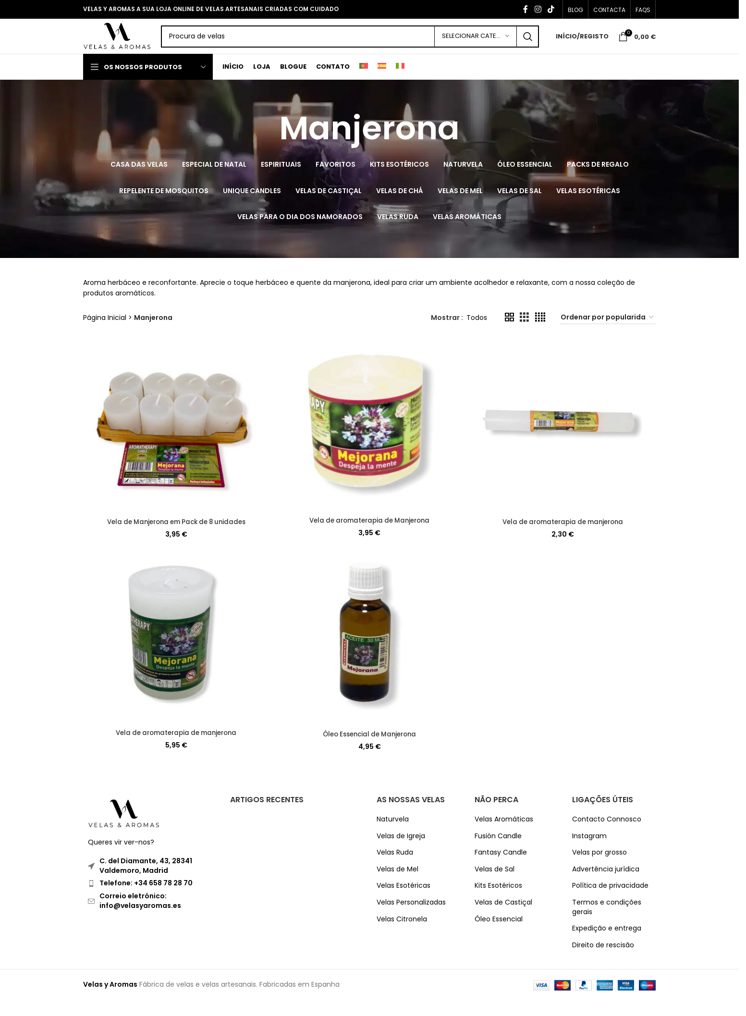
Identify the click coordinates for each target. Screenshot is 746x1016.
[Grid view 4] (540, 334)
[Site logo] (134, 44)
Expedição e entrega (606, 944)
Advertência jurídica (605, 885)
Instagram (589, 852)
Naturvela (393, 835)
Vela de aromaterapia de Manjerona (369, 535)
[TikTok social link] (551, 9)
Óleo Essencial (499, 935)
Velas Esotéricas (403, 901)
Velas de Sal (494, 885)
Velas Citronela (402, 935)
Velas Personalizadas (411, 918)
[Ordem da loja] (608, 334)
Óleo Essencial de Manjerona (369, 750)
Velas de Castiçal (503, 918)
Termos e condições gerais (606, 923)
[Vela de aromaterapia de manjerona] (563, 441)
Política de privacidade (610, 901)
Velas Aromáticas (504, 835)
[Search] (367, 46)
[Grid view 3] (524, 334)
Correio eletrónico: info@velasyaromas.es (140, 916)
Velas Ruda (395, 868)
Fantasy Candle (501, 868)
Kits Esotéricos (498, 901)
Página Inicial (104, 334)
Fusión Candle (498, 852)
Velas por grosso (599, 868)
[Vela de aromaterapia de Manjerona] (369, 440)
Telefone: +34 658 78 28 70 (146, 899)
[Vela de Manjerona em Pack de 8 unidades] (175, 441)
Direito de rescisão (603, 961)
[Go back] (267, 145)
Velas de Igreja (401, 852)
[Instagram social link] (537, 9)
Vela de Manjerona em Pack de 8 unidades (175, 536)
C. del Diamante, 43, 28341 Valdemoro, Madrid (145, 881)
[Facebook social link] (525, 9)
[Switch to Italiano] (400, 83)
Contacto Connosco (606, 835)
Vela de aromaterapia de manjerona (564, 536)
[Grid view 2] (509, 334)
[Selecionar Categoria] (475, 46)
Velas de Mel (397, 885)
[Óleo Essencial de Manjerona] (369, 654)
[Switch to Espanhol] (382, 83)
